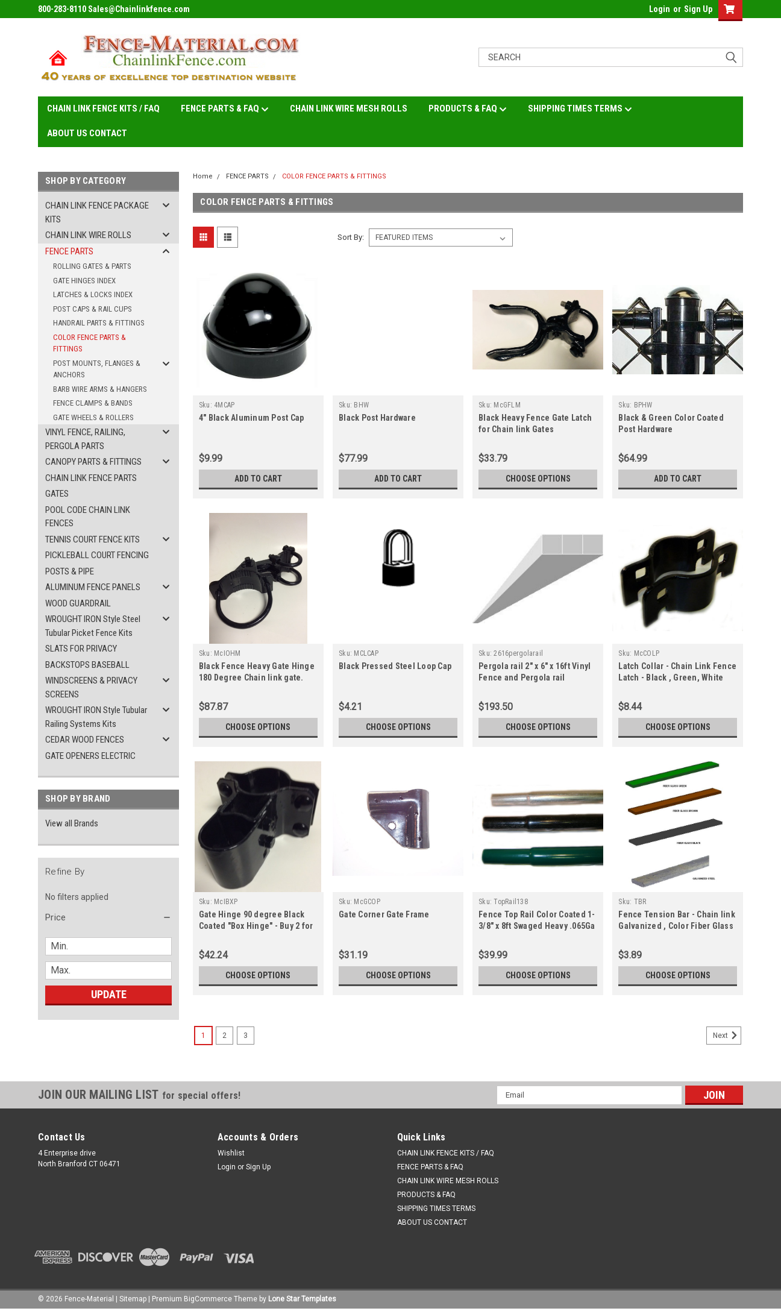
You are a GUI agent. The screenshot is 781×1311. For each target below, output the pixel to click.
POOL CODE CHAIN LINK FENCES (87, 517)
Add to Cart (258, 478)
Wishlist (231, 1153)
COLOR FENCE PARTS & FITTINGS (89, 343)
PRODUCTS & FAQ (467, 109)
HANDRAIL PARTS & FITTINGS (99, 322)
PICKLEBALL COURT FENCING (97, 555)
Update (109, 994)
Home (203, 176)
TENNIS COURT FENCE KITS (92, 539)
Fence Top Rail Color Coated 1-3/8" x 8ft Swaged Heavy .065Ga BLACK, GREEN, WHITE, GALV (536, 926)
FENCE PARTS (69, 251)
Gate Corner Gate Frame (384, 914)
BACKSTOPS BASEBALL (87, 664)
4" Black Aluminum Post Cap (251, 418)
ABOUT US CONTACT (87, 133)
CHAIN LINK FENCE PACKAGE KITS (97, 212)
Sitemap (132, 1299)
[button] (108, 917)
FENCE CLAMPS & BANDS (93, 402)
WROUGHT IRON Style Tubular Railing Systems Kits (96, 717)
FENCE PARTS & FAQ (225, 109)
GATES (57, 493)
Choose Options (538, 478)
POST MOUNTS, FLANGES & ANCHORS (96, 369)
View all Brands (71, 823)
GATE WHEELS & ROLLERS (93, 417)
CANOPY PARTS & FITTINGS (93, 461)
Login (659, 9)
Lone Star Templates (302, 1299)
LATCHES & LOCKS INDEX (93, 294)
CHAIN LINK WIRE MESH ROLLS (348, 108)
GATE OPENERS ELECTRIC (90, 755)
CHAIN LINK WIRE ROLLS (88, 235)
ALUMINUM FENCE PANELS (92, 587)
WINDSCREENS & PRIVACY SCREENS (91, 687)
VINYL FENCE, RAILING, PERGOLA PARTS (85, 439)
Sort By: (350, 237)
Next (727, 1036)
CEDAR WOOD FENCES (84, 739)
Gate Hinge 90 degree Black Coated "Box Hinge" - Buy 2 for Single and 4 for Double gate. (256, 926)
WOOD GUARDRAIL (78, 603)
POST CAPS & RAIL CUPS (92, 308)
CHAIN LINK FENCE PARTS (91, 478)
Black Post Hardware (377, 418)
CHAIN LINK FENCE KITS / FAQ (103, 108)
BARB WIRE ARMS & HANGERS (100, 389)
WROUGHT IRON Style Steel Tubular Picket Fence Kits (92, 626)
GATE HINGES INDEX (84, 280)
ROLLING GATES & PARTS (92, 266)
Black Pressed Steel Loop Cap (395, 666)
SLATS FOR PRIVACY (81, 648)
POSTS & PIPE (69, 571)
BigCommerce (208, 1299)
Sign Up (698, 9)
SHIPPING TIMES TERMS (580, 109)
